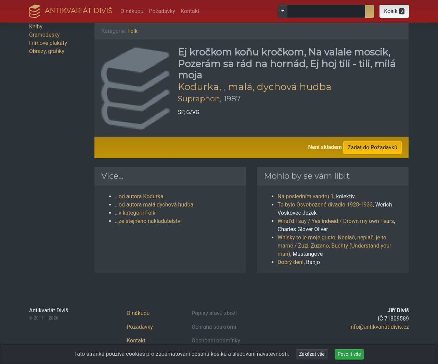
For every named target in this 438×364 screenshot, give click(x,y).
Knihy (35, 26)
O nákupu (131, 11)
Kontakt (190, 11)
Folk (132, 31)
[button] (394, 11)
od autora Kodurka (141, 196)
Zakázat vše (312, 354)
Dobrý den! (291, 262)
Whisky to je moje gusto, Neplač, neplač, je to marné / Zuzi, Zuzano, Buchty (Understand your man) (334, 245)
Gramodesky (44, 35)
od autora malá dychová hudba (156, 204)
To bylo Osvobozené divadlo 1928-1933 (325, 204)
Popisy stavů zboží (214, 313)
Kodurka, (200, 86)
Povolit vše (349, 354)
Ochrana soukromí (214, 327)
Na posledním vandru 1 (306, 196)
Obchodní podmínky (216, 340)
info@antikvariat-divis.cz (379, 327)
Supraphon (199, 98)
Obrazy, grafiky (46, 51)
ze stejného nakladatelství (150, 221)
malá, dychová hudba (280, 86)
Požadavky (162, 11)
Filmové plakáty (48, 43)
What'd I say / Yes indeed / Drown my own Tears (336, 221)
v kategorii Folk (137, 213)
